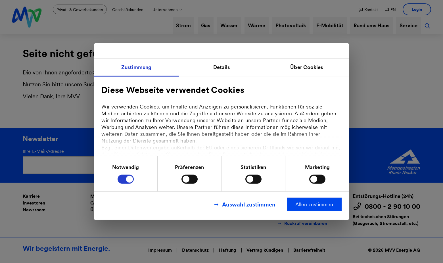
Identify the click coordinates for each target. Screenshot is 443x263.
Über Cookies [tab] (306, 67)
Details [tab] (221, 67)
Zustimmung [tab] (136, 67)
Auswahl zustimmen (248, 204)
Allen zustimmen (314, 204)
